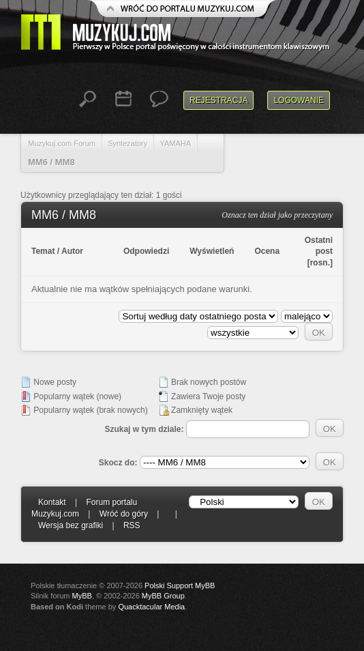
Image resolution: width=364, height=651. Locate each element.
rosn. (320, 262)
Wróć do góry (124, 514)
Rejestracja (218, 100)
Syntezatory (127, 143)
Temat (43, 251)
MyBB (82, 596)
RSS (131, 525)
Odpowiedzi (146, 251)
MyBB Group (163, 596)
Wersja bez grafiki (70, 525)
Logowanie (298, 100)
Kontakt (52, 502)
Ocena (266, 251)
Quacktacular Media (151, 607)
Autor (72, 251)
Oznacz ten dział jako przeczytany (277, 215)
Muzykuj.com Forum (61, 143)
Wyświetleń (211, 251)
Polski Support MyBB (180, 585)
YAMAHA (175, 143)
